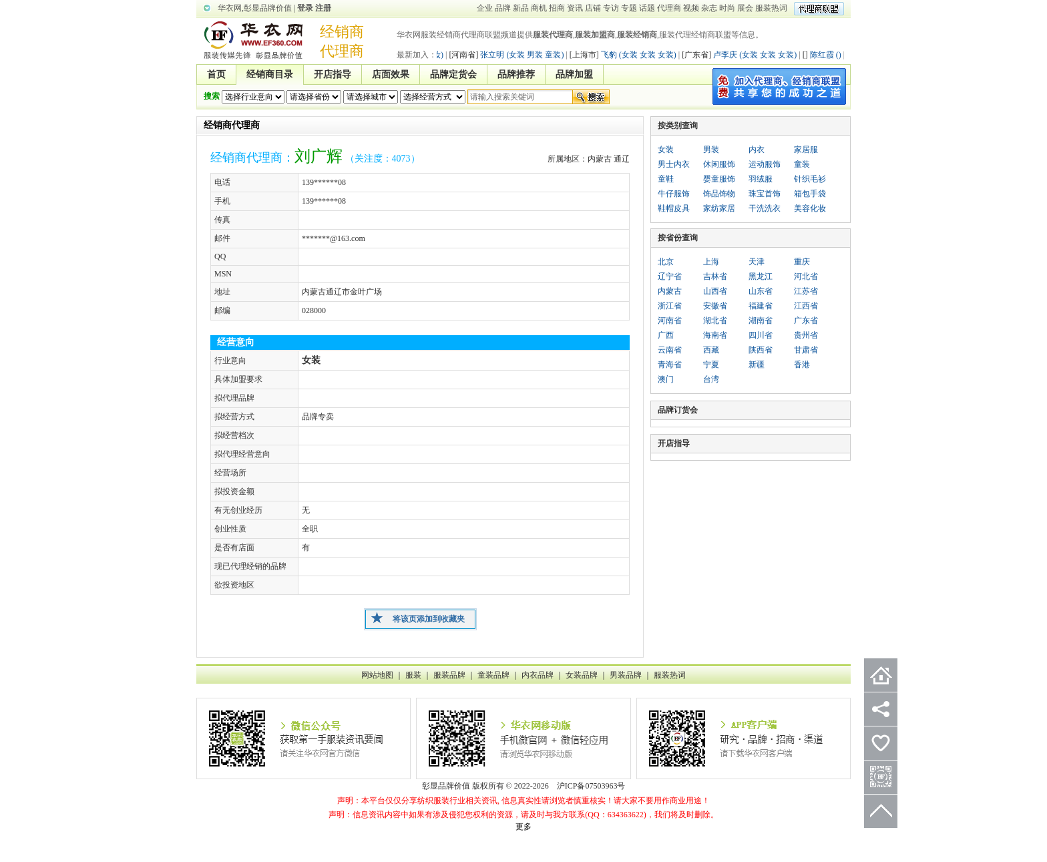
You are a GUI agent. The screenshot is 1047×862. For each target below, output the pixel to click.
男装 (711, 149)
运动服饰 (765, 164)
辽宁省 (670, 276)
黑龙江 (761, 276)
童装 (802, 164)
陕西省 (761, 350)
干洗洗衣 (765, 208)
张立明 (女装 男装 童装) (510, 54)
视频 (691, 8)
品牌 (503, 8)
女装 (666, 149)
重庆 (802, 261)
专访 (611, 8)
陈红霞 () (826, 54)
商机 (539, 8)
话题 (647, 8)
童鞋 (666, 179)
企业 (485, 8)
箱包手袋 (810, 193)
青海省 (670, 364)
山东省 (761, 291)
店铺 (593, 8)
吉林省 (715, 276)
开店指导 (332, 74)
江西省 (806, 305)
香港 (802, 364)
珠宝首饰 (765, 193)
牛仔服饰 (674, 193)
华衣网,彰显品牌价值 (255, 8)
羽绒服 (761, 179)
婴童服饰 (719, 179)
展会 (745, 8)
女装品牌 (582, 675)
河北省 (806, 276)
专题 (629, 8)
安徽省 (715, 305)
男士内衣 (674, 164)
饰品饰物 (719, 193)
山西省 (715, 291)
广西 (666, 335)
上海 (711, 261)
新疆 (757, 364)
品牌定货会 (453, 74)
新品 (521, 8)
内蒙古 (670, 291)
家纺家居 (719, 208)
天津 (757, 261)
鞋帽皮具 (674, 208)
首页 (216, 74)
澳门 (666, 379)
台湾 (711, 379)
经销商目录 (269, 74)
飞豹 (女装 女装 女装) (627, 54)
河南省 (670, 320)
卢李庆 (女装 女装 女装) (743, 54)
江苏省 (806, 291)
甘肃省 (806, 350)
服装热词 (771, 8)
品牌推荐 (516, 74)
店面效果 (390, 74)
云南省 (670, 350)
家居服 (806, 149)
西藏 (711, 350)
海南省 (715, 335)
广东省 (806, 320)
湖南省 (761, 320)
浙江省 (670, 305)
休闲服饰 (719, 164)
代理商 (669, 8)
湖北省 (715, 320)
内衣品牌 (537, 675)
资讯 (575, 8)
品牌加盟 (574, 74)
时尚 (727, 8)
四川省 (761, 335)
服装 (413, 675)
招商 (557, 8)
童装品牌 (493, 675)
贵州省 (806, 335)
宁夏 (711, 364)
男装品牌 (626, 675)
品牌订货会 (678, 410)
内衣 (757, 149)
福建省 (761, 305)
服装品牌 (449, 675)
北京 (666, 261)
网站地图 (377, 675)
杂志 (709, 8)
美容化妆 (810, 208)
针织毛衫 (810, 179)
